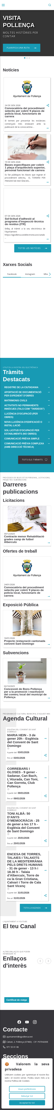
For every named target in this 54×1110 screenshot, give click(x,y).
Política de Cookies (21, 1080)
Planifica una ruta (18, 47)
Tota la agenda (32, 908)
